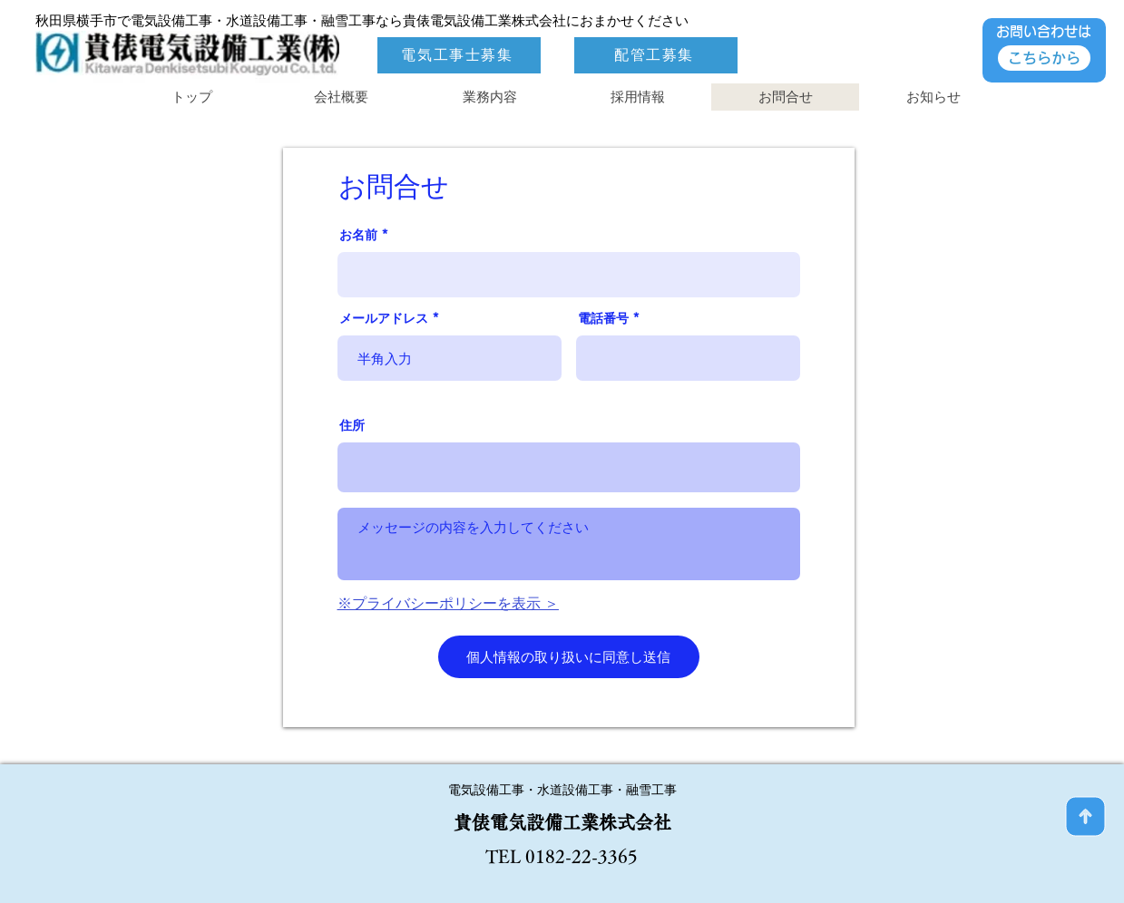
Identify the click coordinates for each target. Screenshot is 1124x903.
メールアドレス (383, 318)
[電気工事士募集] (459, 55)
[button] (637, 97)
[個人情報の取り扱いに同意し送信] (568, 657)
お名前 (358, 234)
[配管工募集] (656, 55)
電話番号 (603, 318)
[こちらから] (1044, 58)
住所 (352, 425)
